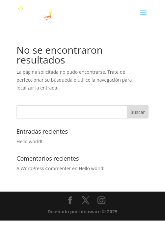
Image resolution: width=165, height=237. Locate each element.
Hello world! (29, 141)
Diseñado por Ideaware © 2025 (82, 211)
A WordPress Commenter (43, 168)
